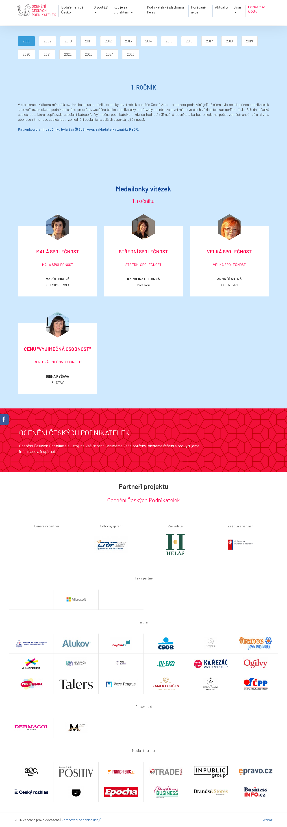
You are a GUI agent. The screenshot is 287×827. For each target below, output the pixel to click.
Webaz (267, 820)
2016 (189, 41)
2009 (47, 41)
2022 (68, 54)
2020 (26, 54)
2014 (148, 41)
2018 (229, 41)
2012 (108, 41)
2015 (169, 41)
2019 (249, 41)
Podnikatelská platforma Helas (165, 9)
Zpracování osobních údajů (81, 820)
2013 (128, 41)
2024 (109, 54)
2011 (88, 41)
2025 (130, 54)
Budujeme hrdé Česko (72, 9)
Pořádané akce (198, 9)
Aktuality (221, 7)
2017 (209, 41)
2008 (26, 41)
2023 (88, 54)
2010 (68, 41)
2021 (47, 54)
